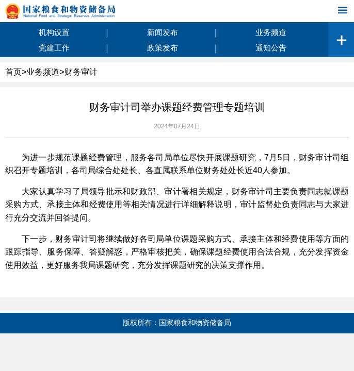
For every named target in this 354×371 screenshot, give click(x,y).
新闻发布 (162, 32)
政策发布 (162, 47)
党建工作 (54, 47)
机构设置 (54, 32)
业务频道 (270, 32)
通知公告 (270, 47)
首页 (13, 72)
